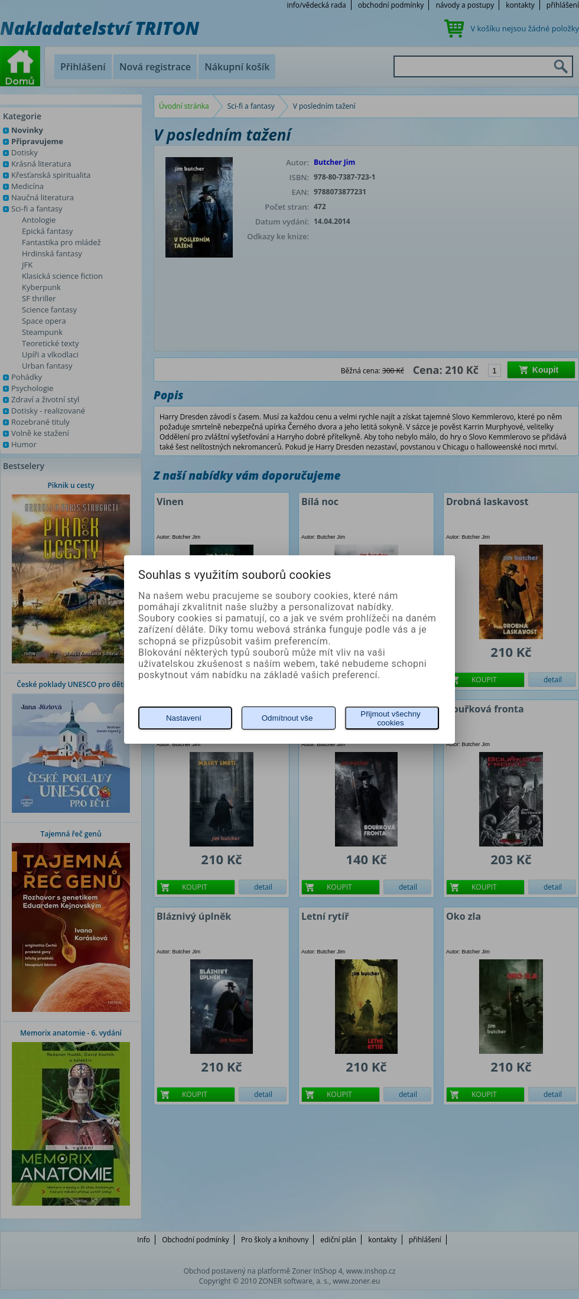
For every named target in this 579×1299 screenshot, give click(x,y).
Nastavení (183, 718)
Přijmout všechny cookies (390, 718)
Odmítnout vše (287, 718)
